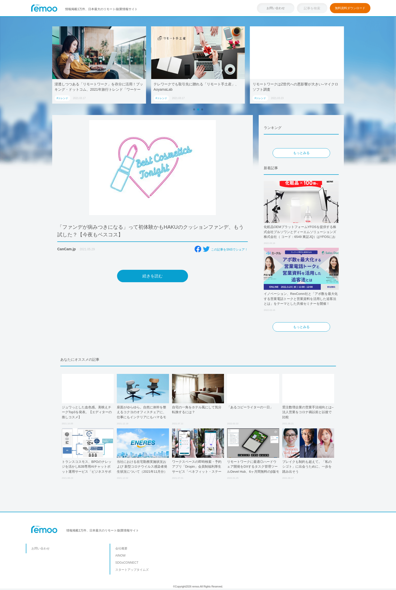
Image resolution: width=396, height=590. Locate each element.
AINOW (120, 555)
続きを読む (152, 276)
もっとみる (301, 153)
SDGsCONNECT (126, 562)
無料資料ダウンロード (350, 8)
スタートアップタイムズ (132, 570)
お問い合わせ (276, 8)
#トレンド (62, 98)
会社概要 (121, 548)
